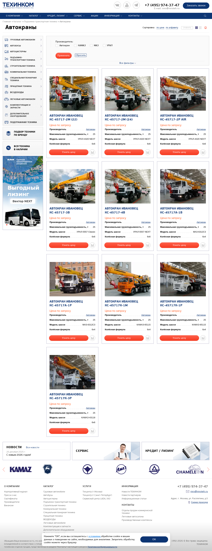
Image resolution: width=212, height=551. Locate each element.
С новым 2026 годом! (18, 454)
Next (208, 469)
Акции (94, 15)
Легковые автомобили (19, 99)
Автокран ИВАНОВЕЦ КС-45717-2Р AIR (176, 117)
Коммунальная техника (19, 72)
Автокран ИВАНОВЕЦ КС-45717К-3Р (66, 396)
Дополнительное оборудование (16, 115)
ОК (154, 539)
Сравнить (187, 28)
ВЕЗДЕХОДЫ (13, 92)
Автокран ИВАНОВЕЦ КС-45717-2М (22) (66, 117)
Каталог (33, 15)
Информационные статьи (134, 498)
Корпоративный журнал (15, 491)
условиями (94, 536)
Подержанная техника (20, 122)
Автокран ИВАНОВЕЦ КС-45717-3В (66, 210)
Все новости (32, 447)
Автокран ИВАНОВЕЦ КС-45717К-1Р (176, 303)
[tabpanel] (23, 193)
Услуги (87, 486)
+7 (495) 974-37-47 (162, 5)
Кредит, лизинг (56, 15)
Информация (111, 15)
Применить (63, 55)
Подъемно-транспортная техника (19, 58)
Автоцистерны (14, 51)
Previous (4, 469)
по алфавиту (172, 27)
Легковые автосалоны (133, 516)
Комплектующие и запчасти (16, 106)
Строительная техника (19, 66)
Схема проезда (199, 502)
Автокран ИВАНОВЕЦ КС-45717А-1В (176, 210)
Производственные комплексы (137, 520)
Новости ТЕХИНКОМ (131, 491)
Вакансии (8, 505)
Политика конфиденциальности (102, 547)
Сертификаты (10, 498)
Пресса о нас (10, 495)
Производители (11, 502)
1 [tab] (6, 224)
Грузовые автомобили (19, 39)
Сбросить (81, 55)
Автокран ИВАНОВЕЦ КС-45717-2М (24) (121, 117)
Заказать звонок (196, 5)
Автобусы (12, 45)
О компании (13, 15)
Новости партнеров (131, 495)
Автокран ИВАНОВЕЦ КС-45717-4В (121, 210)
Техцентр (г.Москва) (92, 491)
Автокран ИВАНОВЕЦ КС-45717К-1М (121, 303)
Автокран (90, 129)
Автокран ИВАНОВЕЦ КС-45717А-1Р (66, 303)
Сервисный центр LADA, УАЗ (96, 498)
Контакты (133, 15)
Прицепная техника (17, 86)
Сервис (78, 15)
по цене (160, 27)
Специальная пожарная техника (20, 79)
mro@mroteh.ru (171, 8)
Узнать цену (68, 152)
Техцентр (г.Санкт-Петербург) (97, 495)
